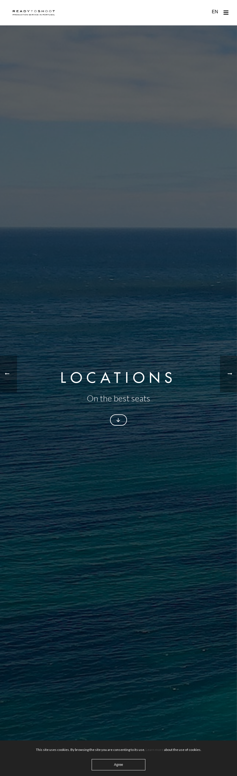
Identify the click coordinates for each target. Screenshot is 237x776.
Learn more (154, 750)
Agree (118, 765)
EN (215, 12)
